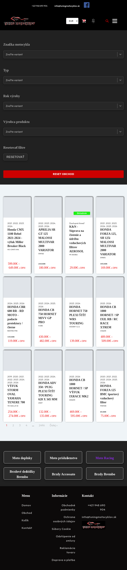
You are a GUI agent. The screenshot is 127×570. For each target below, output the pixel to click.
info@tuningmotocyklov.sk (67, 5)
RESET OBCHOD (63, 173)
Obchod (27, 512)
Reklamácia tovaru (67, 550)
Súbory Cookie (61, 528)
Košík (25, 520)
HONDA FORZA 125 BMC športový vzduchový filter (109, 394)
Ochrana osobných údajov (64, 519)
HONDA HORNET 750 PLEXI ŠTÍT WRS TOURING (78, 314)
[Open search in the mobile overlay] (107, 20)
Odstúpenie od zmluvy (65, 538)
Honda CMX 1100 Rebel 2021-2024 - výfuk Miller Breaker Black (16, 237)
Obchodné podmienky (68, 507)
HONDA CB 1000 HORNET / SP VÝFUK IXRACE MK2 (78, 388)
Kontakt (27, 527)
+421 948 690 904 (39, 5)
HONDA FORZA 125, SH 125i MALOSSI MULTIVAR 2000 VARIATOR (108, 242)
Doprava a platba (63, 559)
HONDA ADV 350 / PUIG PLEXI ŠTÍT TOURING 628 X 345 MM (47, 391)
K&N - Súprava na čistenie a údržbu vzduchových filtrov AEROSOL (77, 239)
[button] (93, 20)
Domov (26, 505)
